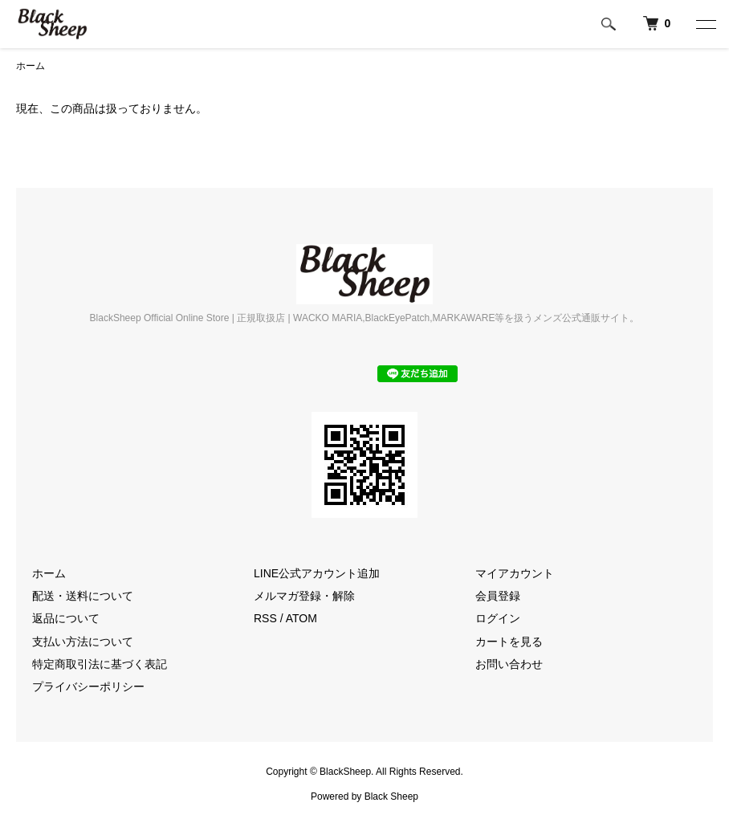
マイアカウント (514, 573)
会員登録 (497, 595)
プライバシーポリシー (88, 686)
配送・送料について (82, 595)
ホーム (30, 65)
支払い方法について (82, 641)
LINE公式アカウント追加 (317, 573)
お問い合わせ (509, 664)
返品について (66, 618)
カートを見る (509, 641)
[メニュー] (705, 24)
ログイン (497, 618)
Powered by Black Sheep (364, 796)
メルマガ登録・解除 (304, 595)
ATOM (301, 618)
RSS (265, 618)
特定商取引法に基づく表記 (99, 664)
